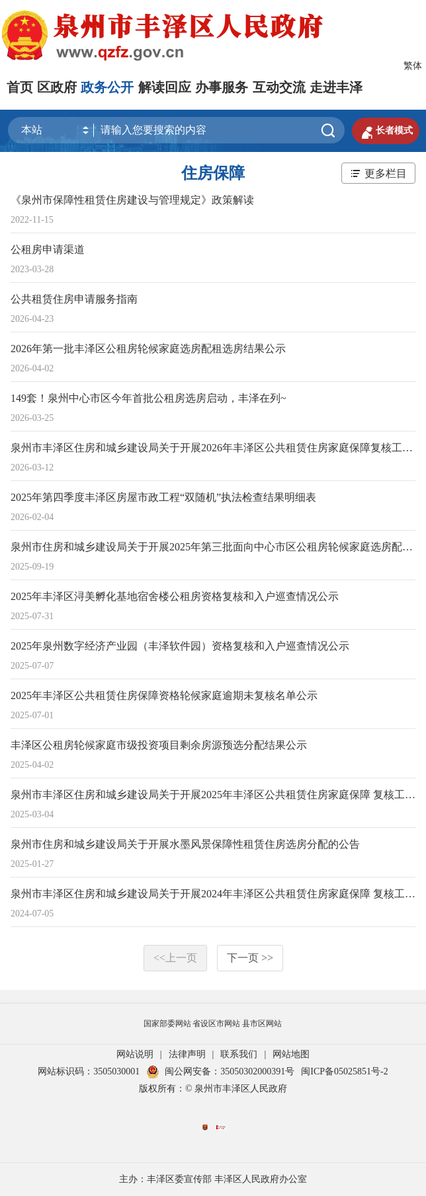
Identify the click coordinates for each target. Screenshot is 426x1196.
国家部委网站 (167, 1023)
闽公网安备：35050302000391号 (220, 1071)
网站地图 (291, 1054)
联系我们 (238, 1054)
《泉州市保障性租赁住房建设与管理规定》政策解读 (132, 200)
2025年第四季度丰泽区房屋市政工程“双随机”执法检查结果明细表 (163, 497)
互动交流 (279, 87)
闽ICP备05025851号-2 (344, 1071)
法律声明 (187, 1054)
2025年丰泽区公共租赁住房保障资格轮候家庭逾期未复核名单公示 (164, 695)
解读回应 (164, 87)
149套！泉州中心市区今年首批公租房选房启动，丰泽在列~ (148, 398)
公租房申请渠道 (48, 249)
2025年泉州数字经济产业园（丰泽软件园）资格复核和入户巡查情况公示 (180, 646)
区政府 (57, 87)
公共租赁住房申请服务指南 (74, 299)
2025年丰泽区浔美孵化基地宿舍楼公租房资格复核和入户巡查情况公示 (175, 596)
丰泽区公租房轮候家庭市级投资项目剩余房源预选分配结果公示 (159, 745)
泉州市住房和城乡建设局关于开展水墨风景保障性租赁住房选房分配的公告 (185, 844)
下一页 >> (250, 957)
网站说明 (134, 1054)
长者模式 (386, 130)
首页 (20, 87)
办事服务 (221, 87)
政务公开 (107, 87)
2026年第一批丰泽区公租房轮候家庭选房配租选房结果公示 (148, 348)
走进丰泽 (336, 87)
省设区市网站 (216, 1023)
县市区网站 (262, 1023)
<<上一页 (175, 957)
